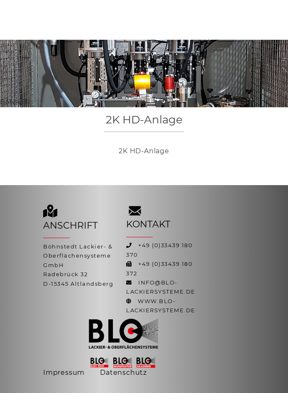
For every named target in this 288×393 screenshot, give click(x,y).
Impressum (64, 372)
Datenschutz (123, 372)
